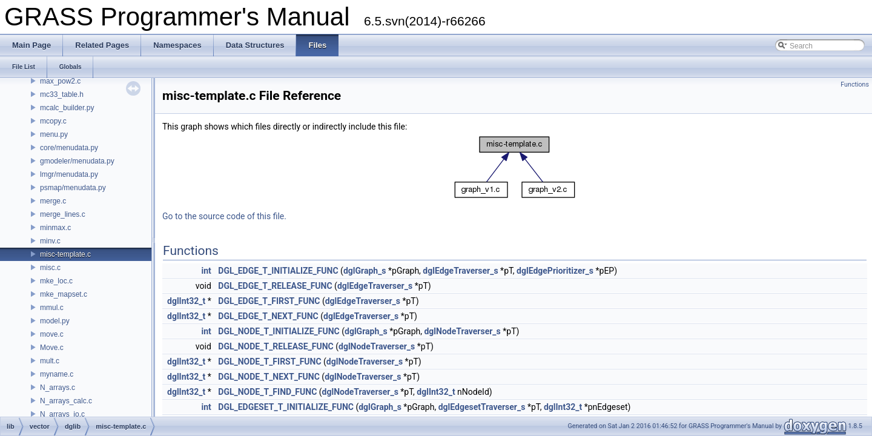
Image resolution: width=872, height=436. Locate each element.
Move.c (52, 347)
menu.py (54, 134)
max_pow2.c (60, 81)
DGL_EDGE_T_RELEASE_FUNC (275, 286)
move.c (52, 334)
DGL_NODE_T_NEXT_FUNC (269, 377)
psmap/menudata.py (73, 187)
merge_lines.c (62, 214)
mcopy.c (53, 121)
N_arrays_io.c (62, 414)
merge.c (53, 201)
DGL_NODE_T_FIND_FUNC (267, 392)
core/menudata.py (69, 148)
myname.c (56, 374)
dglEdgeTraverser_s (460, 271)
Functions (855, 84)
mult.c (49, 361)
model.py (55, 321)
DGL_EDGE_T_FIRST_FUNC (269, 301)
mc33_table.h (62, 94)
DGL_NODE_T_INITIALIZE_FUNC (278, 331)
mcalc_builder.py (67, 108)
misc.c (50, 267)
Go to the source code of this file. (224, 216)
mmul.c (52, 307)
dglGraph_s (364, 271)
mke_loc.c (56, 281)
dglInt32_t (186, 301)
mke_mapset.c (63, 294)
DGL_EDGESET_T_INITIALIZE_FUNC (286, 407)
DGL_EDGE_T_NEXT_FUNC (268, 316)
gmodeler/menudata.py (77, 161)
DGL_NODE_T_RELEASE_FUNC (275, 346)
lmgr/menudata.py (69, 174)
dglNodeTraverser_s (462, 331)
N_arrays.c (57, 387)
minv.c (50, 241)
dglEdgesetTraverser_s (482, 407)
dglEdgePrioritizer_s (555, 271)
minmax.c (55, 227)
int (206, 271)
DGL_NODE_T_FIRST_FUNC (269, 361)
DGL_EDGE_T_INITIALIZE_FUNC (278, 271)
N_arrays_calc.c (66, 401)
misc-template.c (65, 254)
